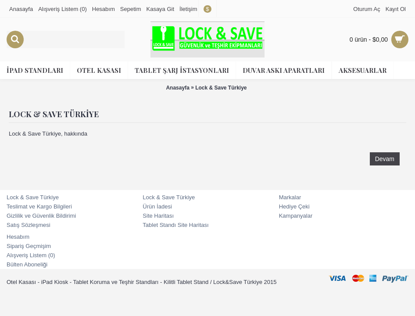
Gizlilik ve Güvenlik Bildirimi (41, 215)
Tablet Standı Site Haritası (175, 225)
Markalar (290, 197)
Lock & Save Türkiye (221, 88)
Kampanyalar (296, 215)
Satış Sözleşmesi (28, 225)
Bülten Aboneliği (27, 264)
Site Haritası (158, 215)
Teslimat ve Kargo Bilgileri (39, 206)
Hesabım (18, 236)
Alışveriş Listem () (31, 255)
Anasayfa (177, 88)
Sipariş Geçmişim (29, 246)
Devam (384, 158)
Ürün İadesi (157, 206)
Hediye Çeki (294, 206)
